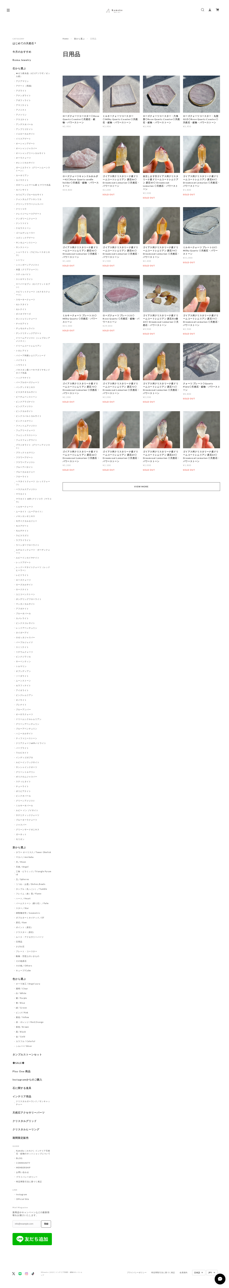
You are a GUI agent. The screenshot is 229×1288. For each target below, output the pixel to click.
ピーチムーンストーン (26, 397)
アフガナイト (22, 608)
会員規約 (183, 1272)
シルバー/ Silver (24, 1046)
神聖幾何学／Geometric (28, 913)
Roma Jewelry (22, 60)
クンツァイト (22, 223)
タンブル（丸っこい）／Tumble (31, 889)
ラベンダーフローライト (28, 545)
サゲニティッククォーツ (28, 815)
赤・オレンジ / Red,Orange (30, 1022)
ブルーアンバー (23, 709)
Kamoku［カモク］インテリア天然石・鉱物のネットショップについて (33, 1152)
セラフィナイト (23, 685)
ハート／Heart (23, 898)
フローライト (22, 476)
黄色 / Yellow (22, 1017)
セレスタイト (22, 304)
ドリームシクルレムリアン (29, 719)
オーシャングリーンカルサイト (31, 153)
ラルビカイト (22, 752)
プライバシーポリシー (27, 1177)
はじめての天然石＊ (25, 43)
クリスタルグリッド (25, 1121)
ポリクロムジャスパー (26, 776)
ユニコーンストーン (25, 594)
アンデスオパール (24, 124)
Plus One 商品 (22, 1071)
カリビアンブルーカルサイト (30, 194)
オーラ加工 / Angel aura (28, 984)
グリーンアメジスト (25, 800)
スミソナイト (22, 647)
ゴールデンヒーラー (25, 233)
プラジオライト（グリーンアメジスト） (33, 446)
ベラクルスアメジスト (26, 489)
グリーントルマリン (25, 772)
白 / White (21, 993)
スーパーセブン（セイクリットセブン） (33, 285)
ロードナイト (22, 589)
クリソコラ (21, 209)
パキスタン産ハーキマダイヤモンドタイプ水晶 (33, 371)
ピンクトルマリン (24, 421)
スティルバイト (23, 274)
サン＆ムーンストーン (26, 242)
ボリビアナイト (23, 791)
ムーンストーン (23, 680)
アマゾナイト (22, 105)
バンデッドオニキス (25, 387)
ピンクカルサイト (24, 411)
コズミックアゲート (25, 237)
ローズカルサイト (24, 584)
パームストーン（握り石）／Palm (32, 903)
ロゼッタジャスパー (25, 637)
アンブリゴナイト (24, 129)
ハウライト (21, 365)
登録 (46, 1224)
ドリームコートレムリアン (29, 346)
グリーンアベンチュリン (28, 724)
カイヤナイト (22, 180)
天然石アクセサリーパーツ (29, 1112)
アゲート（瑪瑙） (24, 86)
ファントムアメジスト (26, 425)
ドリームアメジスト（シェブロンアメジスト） (33, 339)
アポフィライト (23, 100)
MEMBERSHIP (23, 1167)
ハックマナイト (23, 377)
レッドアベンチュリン (26, 628)
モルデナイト (22, 530)
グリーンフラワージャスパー (30, 204)
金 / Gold (20, 1036)
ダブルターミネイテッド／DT (30, 917)
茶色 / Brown (22, 1027)
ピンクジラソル (23, 656)
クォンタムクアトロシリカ (29, 199)
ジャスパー (21, 824)
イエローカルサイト (25, 134)
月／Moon (21, 862)
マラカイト (21, 494)
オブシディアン (23, 671)
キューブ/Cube (23, 970)
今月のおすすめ (22, 51)
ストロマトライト (24, 279)
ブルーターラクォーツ (26, 820)
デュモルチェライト (25, 328)
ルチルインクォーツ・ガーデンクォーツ (33, 551)
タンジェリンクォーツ (26, 318)
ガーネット (21, 834)
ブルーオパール (23, 613)
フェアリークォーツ (25, 430)
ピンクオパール (23, 796)
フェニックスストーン (26, 435)
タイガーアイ (22, 632)
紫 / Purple (21, 998)
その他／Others (24, 965)
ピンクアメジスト (24, 406)
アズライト (21, 90)
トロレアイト (22, 350)
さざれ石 (20, 946)
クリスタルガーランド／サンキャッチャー (33, 1102)
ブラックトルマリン (25, 452)
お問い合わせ (22, 1172)
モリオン (20, 839)
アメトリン (21, 114)
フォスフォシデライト (26, 440)
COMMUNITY (23, 1163)
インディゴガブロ (24, 757)
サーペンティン (23, 661)
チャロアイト (22, 323)
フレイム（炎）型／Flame (29, 893)
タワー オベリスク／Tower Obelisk (33, 852)
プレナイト (21, 704)
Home (66, 38)
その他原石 (21, 961)
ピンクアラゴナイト (25, 401)
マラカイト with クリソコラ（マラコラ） (34, 500)
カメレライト (22, 618)
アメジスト (21, 110)
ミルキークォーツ (24, 506)
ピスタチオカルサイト (26, 392)
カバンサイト (22, 189)
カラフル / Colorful (25, 1041)
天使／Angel (22, 867)
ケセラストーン (23, 228)
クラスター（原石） (25, 932)
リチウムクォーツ (24, 652)
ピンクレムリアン (24, 695)
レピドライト (22, 575)
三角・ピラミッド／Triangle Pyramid (33, 873)
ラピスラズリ (22, 535)
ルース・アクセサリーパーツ (30, 937)
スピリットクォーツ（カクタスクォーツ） (33, 293)
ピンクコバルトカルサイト (29, 416)
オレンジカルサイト (25, 162)
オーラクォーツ (23, 158)
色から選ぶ (19, 979)
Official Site (22, 1199)
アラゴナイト (22, 119)
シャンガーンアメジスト (28, 265)
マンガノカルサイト (25, 604)
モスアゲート (22, 526)
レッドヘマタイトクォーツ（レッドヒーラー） (33, 568)
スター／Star (22, 908)
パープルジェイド (24, 642)
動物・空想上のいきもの (28, 956)
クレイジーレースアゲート (29, 213)
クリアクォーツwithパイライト (31, 743)
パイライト (21, 360)
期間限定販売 (21, 1137)
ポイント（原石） (24, 927)
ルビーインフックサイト (28, 762)
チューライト (22, 786)
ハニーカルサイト (24, 733)
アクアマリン (22, 81)
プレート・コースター (26, 951)
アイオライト (22, 690)
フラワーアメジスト (25, 462)
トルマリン (21, 666)
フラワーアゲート (24, 457)
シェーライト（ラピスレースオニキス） (33, 253)
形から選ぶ (79, 38)
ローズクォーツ (23, 580)
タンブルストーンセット (27, 1054)
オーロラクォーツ (24, 714)
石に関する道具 (22, 1088)
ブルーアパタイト (24, 467)
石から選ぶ (19, 68)
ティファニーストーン (26, 738)
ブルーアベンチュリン (26, 728)
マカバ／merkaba (25, 857)
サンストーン (22, 247)
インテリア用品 (22, 1096)
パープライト (22, 748)
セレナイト (21, 309)
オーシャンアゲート (25, 143)
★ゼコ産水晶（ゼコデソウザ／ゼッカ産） (33, 74)
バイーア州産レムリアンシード (31, 355)
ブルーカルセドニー (25, 472)
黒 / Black (21, 1032)
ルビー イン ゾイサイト (27, 810)
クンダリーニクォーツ (26, 218)
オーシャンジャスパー (26, 148)
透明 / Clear (22, 988)
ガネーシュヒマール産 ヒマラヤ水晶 (33, 185)
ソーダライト (22, 676)
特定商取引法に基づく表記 (29, 1181)
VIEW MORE (141, 486)
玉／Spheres (22, 879)
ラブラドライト (23, 540)
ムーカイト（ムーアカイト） (30, 511)
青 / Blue (20, 1003)
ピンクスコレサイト (25, 623)
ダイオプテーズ (23, 314)
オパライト (21, 700)
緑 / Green (21, 1008)
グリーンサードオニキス (28, 829)
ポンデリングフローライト (29, 599)
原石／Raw (21, 922)
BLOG (19, 1158)
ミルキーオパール (24, 805)
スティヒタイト (23, 781)
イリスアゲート (23, 138)
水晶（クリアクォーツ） (28, 269)
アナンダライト (23, 95)
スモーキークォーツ (25, 299)
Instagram (21, 1194)
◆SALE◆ (19, 1063)
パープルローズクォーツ (28, 382)
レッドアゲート (23, 562)
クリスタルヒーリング (26, 1129)
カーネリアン (22, 175)
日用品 (19, 941)
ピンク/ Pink (22, 1012)
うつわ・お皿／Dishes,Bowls (30, 884)
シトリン (20, 260)
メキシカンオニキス (25, 516)
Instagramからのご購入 (27, 1079)
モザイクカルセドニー (26, 521)
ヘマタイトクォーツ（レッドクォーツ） (33, 483)
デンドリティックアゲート (29, 333)
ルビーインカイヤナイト (28, 557)
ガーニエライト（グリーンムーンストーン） (33, 169)
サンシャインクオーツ (26, 767)
